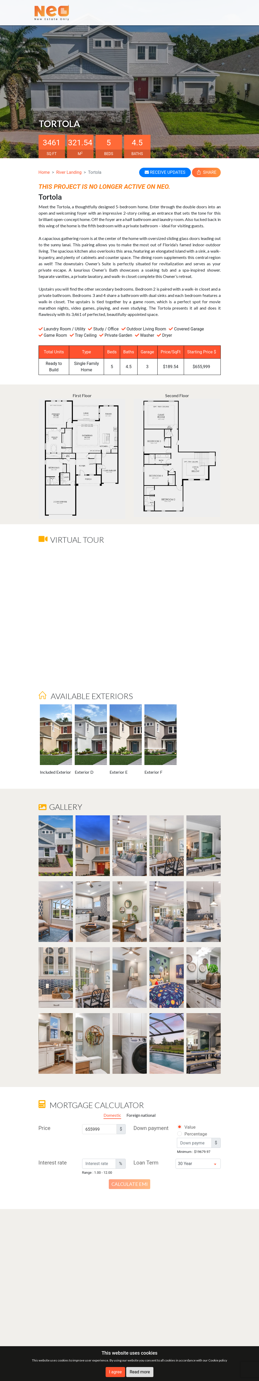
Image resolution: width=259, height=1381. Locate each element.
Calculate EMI (129, 1184)
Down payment (151, 1128)
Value (186, 1127)
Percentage (189, 1134)
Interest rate (53, 1162)
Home (44, 172)
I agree (115, 1371)
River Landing (69, 172)
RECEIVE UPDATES (165, 172)
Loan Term (146, 1162)
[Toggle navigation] (217, 12)
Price (44, 1128)
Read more (140, 1371)
